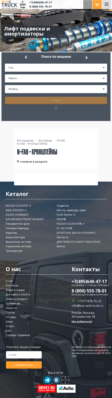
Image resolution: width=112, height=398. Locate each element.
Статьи (10, 312)
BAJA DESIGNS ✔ (16, 210)
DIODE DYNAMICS (17, 214)
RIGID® (61, 219)
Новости (11, 308)
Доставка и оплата (18, 294)
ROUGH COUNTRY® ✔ (71, 223)
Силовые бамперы (17, 228)
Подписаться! (24, 365)
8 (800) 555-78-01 (40, 6)
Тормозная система (18, 246)
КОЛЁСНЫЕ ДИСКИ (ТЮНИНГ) (76, 232)
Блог (9, 330)
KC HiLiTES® (64, 228)
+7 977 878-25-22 (89, 301)
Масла (61, 246)
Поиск (56, 100)
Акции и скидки (15, 290)
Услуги (10, 326)
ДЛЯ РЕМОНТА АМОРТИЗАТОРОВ (78, 242)
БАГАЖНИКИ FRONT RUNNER (24, 219)
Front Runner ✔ (66, 214)
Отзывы (11, 317)
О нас (9, 281)
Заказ (9, 321)
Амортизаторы (15, 237)
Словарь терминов (18, 335)
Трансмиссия (14, 251)
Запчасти (62, 237)
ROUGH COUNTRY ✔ (18, 205)
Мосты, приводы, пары (71, 210)
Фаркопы (11, 232)
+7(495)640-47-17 (40, 2)
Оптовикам (13, 303)
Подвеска (63, 205)
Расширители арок (18, 223)
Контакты (12, 285)
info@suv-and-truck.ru (87, 305)
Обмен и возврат (17, 299)
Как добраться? (82, 321)
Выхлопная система (18, 242)
